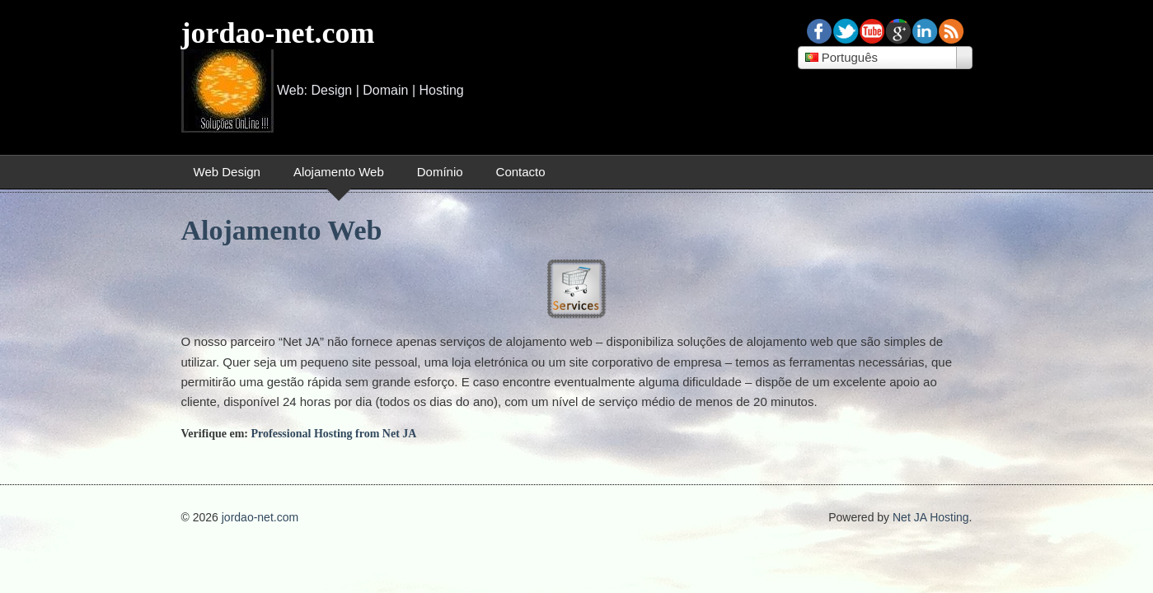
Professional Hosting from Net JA (334, 433)
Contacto (521, 172)
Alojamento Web (338, 172)
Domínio (440, 172)
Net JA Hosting (931, 517)
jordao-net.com (278, 32)
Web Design (227, 172)
